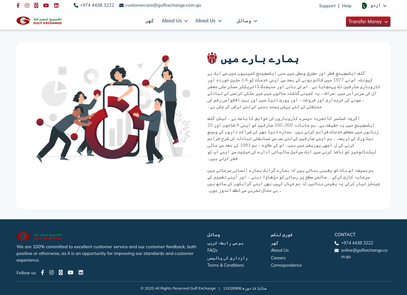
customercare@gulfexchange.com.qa (163, 5)
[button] (373, 5)
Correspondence (286, 265)
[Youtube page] (70, 272)
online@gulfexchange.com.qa (364, 253)
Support (327, 6)
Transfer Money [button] (365, 21)
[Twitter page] (61, 272)
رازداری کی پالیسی (227, 257)
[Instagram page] (51, 272)
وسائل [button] (244, 21)
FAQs (212, 250)
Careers (278, 257)
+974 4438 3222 (97, 5)
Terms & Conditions (225, 265)
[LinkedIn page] (81, 272)
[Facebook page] (42, 272)
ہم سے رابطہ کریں (225, 242)
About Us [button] (172, 21)
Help (347, 6)
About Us (280, 250)
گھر (149, 21)
